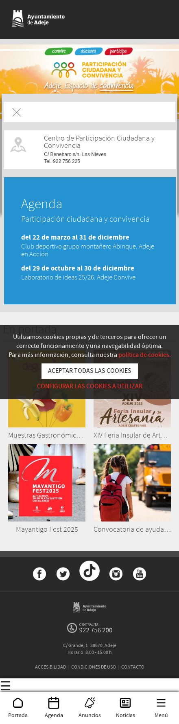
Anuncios (89, 712)
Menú (161, 712)
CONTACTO (132, 667)
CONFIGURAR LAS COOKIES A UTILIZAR (89, 386)
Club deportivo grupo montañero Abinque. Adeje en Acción (87, 250)
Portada (18, 712)
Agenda (54, 712)
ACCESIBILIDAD (50, 667)
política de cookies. (144, 355)
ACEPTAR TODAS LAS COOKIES (89, 371)
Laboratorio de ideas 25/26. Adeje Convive (78, 277)
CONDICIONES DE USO (93, 667)
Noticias (125, 712)
